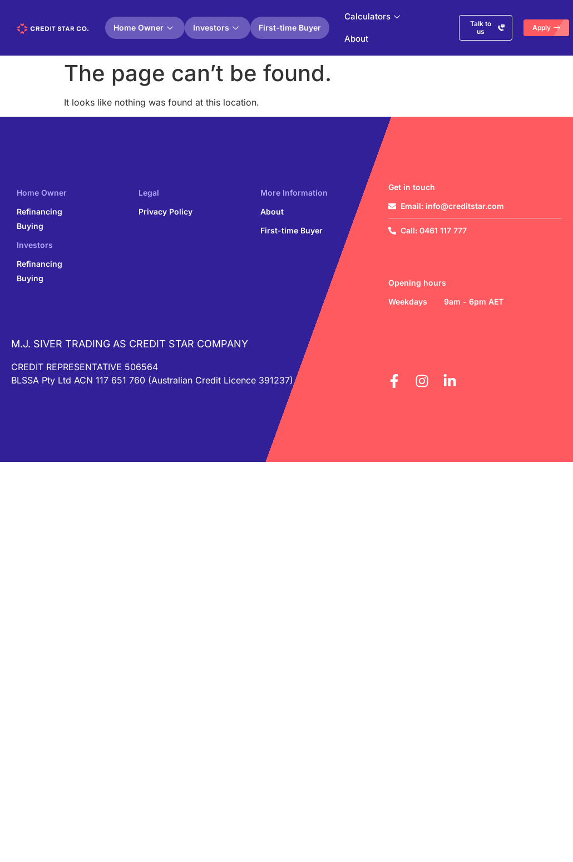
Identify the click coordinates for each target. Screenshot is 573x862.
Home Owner (143, 27)
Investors (216, 27)
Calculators (372, 16)
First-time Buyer (290, 27)
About (356, 38)
